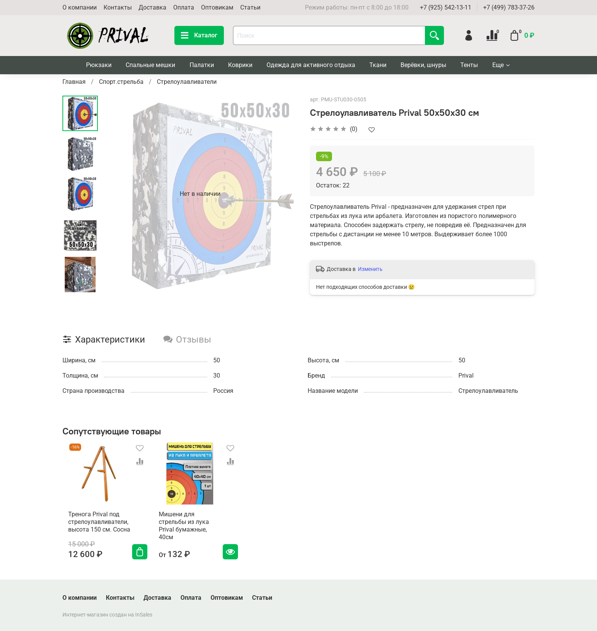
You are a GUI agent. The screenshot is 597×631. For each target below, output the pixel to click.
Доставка (152, 7)
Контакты (118, 7)
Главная (74, 81)
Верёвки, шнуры (423, 65)
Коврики (240, 65)
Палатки (202, 65)
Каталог (199, 35)
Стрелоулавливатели (187, 81)
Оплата (183, 7)
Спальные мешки (150, 65)
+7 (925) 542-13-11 (445, 7)
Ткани (377, 65)
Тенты (469, 65)
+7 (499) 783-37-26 (509, 7)
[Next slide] (80, 283)
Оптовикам (217, 7)
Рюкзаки (99, 65)
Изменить (370, 269)
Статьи (250, 7)
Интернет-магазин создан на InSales (107, 615)
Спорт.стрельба (121, 81)
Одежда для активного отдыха (311, 65)
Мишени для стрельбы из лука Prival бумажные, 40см (191, 528)
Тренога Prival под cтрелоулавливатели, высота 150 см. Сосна (93, 528)
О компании (79, 7)
